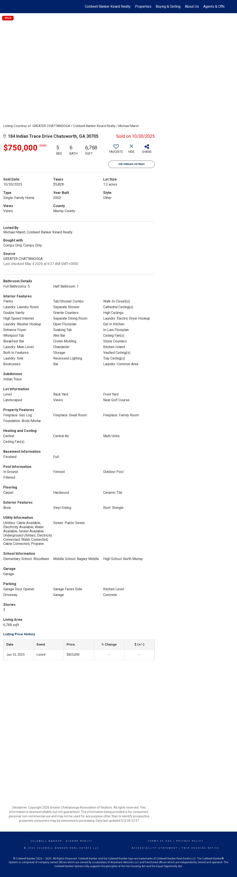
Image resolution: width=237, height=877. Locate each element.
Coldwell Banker (46, 841)
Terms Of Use (160, 841)
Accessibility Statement (155, 848)
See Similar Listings (131, 164)
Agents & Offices (216, 6)
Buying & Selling (168, 6)
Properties (143, 6)
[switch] (116, 150)
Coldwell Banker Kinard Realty (108, 6)
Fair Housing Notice (200, 848)
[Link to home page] (14, 6)
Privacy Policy (189, 841)
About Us (192, 6)
